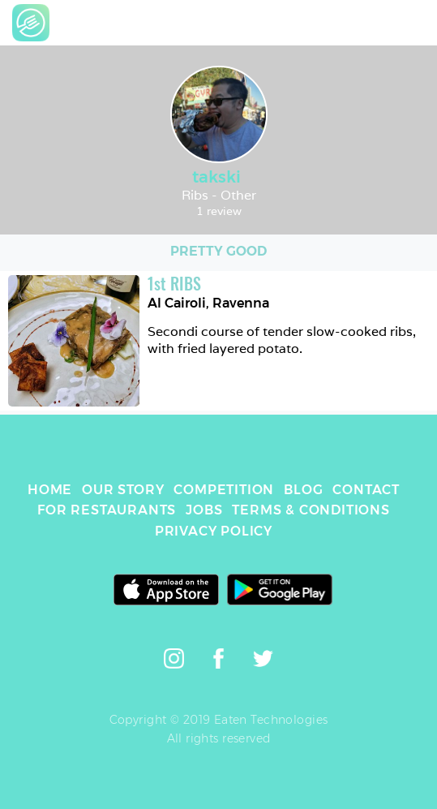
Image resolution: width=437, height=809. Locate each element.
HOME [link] (50, 489)
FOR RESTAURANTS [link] (106, 510)
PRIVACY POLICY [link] (213, 531)
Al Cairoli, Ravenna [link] (208, 303)
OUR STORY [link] (123, 489)
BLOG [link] (303, 489)
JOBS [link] (204, 510)
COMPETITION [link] (224, 489)
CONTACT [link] (366, 489)
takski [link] (218, 177)
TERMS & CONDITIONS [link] (310, 510)
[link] (30, 22)
